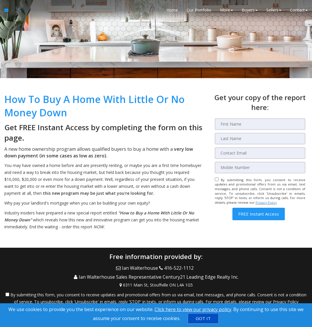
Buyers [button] (250, 11)
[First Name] (260, 124)
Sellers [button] (273, 11)
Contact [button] (299, 11)
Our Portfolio (199, 11)
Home (172, 11)
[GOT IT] (203, 318)
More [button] (226, 11)
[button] (258, 214)
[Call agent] (18, 11)
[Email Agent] (9, 11)
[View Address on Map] (156, 280)
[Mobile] (260, 167)
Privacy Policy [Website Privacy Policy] (266, 202)
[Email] (260, 153)
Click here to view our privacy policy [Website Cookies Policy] (193, 309)
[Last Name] (260, 138)
